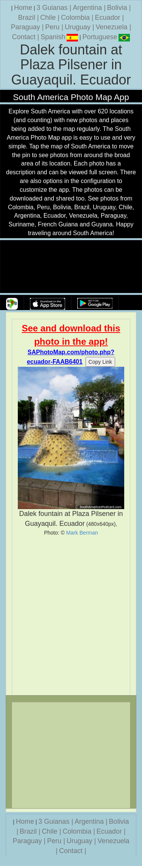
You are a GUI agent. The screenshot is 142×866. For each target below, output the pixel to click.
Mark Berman (82, 533)
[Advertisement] (71, 615)
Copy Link (100, 362)
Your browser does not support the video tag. (71, 267)
